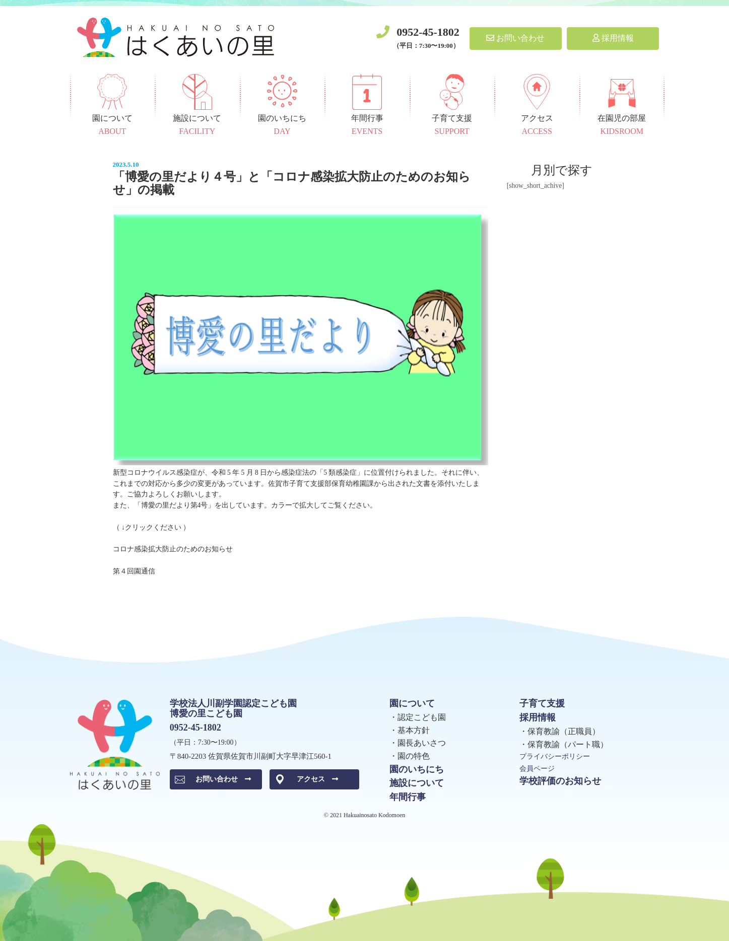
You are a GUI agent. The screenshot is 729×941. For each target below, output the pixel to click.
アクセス (317, 779)
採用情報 (613, 38)
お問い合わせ (515, 38)
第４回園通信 (134, 571)
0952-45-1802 (427, 32)
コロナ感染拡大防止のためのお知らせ (173, 549)
